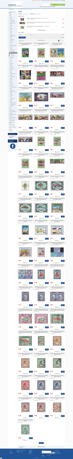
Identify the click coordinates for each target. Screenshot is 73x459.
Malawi (11, 58)
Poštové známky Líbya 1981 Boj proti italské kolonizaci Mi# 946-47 (41, 110)
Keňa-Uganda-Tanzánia (13, 45)
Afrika (10, 15)
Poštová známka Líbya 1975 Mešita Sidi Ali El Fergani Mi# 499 (57, 199)
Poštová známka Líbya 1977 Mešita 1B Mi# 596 (25, 221)
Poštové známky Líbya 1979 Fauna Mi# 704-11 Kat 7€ (35, 18)
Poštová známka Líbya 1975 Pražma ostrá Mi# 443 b (41, 177)
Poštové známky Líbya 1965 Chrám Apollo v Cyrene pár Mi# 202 (57, 287)
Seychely (11, 82)
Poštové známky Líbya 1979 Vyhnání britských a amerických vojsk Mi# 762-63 (39, 22)
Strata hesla (30, 452)
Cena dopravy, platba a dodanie (45, 0)
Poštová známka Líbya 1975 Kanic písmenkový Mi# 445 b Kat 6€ (25, 199)
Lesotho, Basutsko (12, 51)
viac (22, 45)
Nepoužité (12, 54)
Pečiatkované (12, 55)
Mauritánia (11, 63)
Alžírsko (11, 17)
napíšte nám (11, 137)
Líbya (31, 9)
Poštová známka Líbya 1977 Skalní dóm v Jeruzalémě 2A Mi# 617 (41, 243)
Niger (11, 70)
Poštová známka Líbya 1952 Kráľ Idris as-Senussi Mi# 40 (57, 376)
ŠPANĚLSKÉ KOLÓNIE (13, 104)
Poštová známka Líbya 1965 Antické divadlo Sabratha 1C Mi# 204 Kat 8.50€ (57, 310)
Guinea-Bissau (12, 39)
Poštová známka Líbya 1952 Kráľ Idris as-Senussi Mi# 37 (25, 376)
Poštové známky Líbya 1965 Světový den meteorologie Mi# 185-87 (57, 243)
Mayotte (11, 64)
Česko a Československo (13, 111)
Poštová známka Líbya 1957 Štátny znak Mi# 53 (57, 398)
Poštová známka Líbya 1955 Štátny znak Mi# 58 (25, 420)
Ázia (10, 108)
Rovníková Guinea (12, 76)
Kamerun (11, 42)
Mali (10, 60)
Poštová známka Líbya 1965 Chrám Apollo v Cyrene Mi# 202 (41, 287)
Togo (11, 96)
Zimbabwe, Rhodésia (13, 102)
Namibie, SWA (12, 69)
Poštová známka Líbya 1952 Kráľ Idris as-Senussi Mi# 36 (57, 354)
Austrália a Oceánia (12, 110)
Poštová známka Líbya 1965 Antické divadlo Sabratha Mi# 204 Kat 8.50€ (25, 332)
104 (21, 41)
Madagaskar (11, 57)
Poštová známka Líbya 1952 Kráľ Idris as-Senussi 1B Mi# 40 (41, 376)
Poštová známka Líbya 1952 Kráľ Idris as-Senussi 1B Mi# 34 (57, 332)
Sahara (11, 81)
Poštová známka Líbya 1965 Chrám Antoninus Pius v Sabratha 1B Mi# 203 (41, 310)
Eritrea (11, 29)
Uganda (11, 99)
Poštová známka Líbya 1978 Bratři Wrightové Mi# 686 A (25, 44)
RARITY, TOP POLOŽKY (12, 127)
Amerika (11, 107)
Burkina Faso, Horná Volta (13, 23)
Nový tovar (10, 130)
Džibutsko (11, 28)
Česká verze (63, 0)
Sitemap (30, 453)
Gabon (11, 32)
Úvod (18, 9)
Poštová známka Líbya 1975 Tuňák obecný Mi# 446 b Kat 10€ (41, 199)
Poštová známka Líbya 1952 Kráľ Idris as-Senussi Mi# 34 (25, 354)
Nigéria (11, 72)
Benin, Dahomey (12, 21)
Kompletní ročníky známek (12, 122)
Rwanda (11, 78)
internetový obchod (46, 454)
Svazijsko (11, 93)
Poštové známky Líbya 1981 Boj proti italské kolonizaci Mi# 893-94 (25, 110)
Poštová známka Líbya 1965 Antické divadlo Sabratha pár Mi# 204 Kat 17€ (41, 332)
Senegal (11, 79)
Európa (10, 14)
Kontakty (51, 0)
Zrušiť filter (62, 37)
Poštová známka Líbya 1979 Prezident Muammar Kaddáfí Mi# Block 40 (25, 177)
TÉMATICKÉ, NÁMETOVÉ (13, 114)
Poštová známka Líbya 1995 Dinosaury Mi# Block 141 (41, 88)
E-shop (43, 454)
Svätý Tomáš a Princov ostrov (13, 92)
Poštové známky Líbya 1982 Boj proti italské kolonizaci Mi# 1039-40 (25, 132)
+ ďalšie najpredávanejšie (41, 30)
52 (20, 41)
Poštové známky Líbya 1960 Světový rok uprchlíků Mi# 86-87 (25, 265)
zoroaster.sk (12, 5)
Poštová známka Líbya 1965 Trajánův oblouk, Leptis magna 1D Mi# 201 (41, 265)
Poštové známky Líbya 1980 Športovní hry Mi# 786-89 (57, 132)
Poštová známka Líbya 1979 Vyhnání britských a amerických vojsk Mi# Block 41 (41, 66)
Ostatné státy (12, 105)
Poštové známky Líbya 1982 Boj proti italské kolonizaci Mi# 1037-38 (57, 110)
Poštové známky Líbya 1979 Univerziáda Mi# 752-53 (57, 44)
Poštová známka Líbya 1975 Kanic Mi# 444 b (57, 177)
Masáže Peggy (36, 457)
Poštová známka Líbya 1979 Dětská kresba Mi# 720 (57, 221)
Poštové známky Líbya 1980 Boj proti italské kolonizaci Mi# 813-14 (57, 88)
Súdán (11, 88)
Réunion (11, 75)
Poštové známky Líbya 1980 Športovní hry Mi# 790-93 (25, 154)
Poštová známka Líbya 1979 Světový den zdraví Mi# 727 (35, 26)
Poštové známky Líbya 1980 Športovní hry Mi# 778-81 (41, 44)
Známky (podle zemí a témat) (12, 12)
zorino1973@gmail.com (58, 453)
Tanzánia (11, 95)
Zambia (11, 101)
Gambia (11, 34)
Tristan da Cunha (12, 98)
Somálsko (11, 85)
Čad (10, 26)
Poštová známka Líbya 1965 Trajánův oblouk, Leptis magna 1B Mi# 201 (57, 265)
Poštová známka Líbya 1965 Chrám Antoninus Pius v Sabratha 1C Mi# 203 (25, 310)
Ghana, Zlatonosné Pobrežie (12, 36)
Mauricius (11, 66)
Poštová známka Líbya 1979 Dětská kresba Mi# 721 (25, 243)
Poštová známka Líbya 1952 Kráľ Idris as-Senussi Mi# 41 (41, 398)
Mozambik (11, 67)
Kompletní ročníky (12, 120)
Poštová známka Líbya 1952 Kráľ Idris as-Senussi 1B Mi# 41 (25, 398)
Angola (11, 18)
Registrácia (30, 451)
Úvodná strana (11, 9)
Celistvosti (10, 129)
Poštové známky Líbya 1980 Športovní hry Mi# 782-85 (41, 132)
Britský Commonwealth (13, 117)
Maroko (11, 61)
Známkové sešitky (12, 124)
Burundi (11, 25)
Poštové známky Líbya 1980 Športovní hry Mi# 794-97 (41, 154)
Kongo (11, 48)
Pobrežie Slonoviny (12, 73)
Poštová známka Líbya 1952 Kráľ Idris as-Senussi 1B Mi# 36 (41, 354)
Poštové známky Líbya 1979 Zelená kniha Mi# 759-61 (57, 154)
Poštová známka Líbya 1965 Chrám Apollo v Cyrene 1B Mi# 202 (25, 287)
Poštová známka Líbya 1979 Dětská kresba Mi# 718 (41, 221)
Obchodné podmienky (57, 0)
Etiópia (11, 31)
